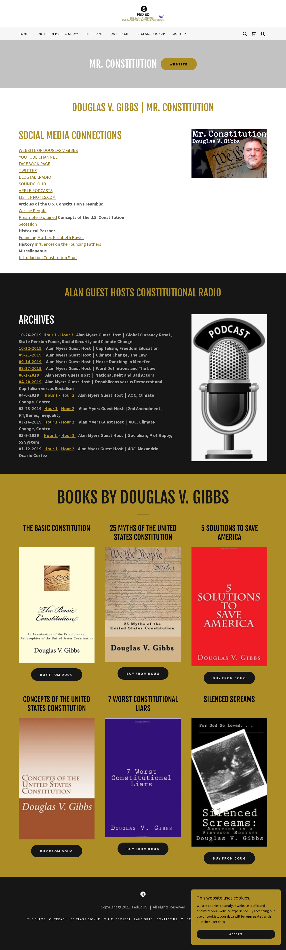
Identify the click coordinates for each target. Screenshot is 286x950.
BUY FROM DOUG (56, 674)
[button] (179, 33)
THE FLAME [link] (94, 34)
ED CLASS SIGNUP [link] (150, 34)
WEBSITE (179, 64)
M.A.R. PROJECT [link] (117, 919)
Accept (236, 934)
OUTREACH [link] (119, 34)
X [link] (182, 919)
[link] (143, 13)
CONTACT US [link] (167, 919)
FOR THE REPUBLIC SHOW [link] (57, 34)
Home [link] (23, 34)
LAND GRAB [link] (143, 919)
